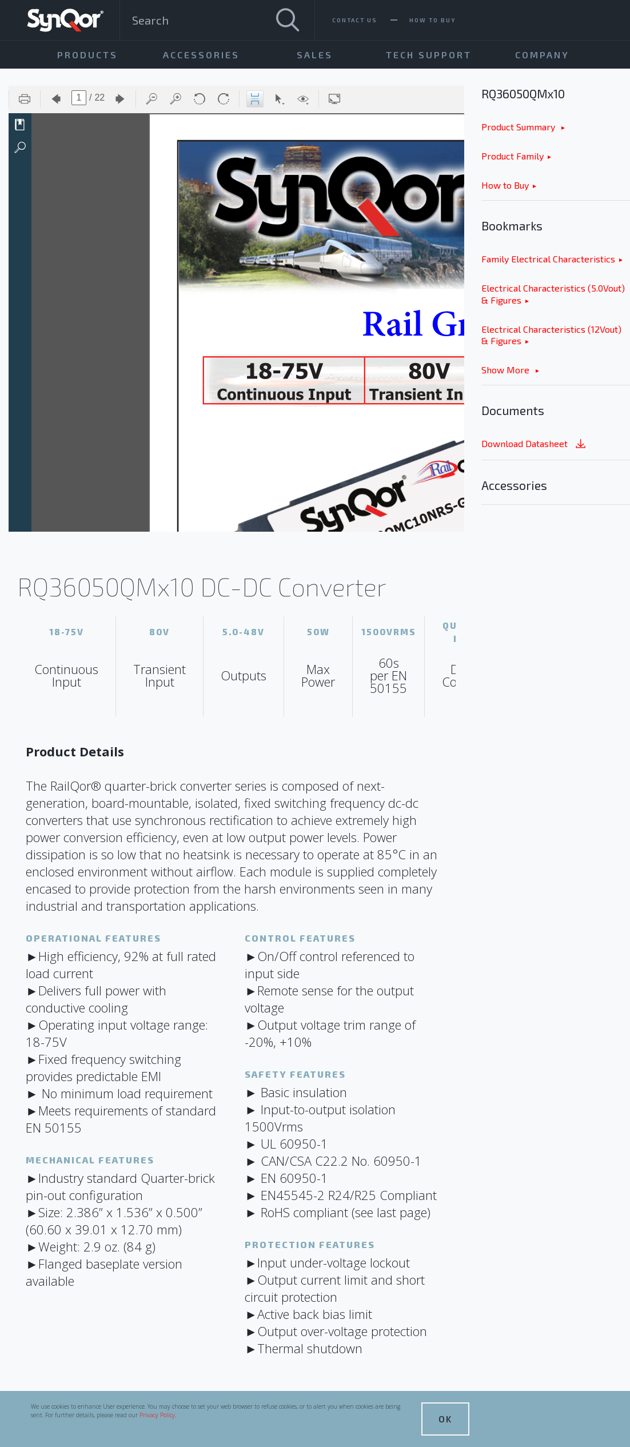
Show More (506, 369)
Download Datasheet (534, 444)
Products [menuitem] (87, 54)
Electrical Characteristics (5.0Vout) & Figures (553, 293)
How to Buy (505, 185)
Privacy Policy (157, 1415)
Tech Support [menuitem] (429, 54)
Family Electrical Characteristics (548, 258)
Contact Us (354, 20)
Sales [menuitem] (315, 54)
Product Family (512, 155)
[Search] (287, 20)
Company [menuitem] (542, 54)
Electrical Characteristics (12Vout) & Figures (551, 335)
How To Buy (432, 20)
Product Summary (519, 126)
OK (445, 1418)
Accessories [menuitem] (201, 54)
